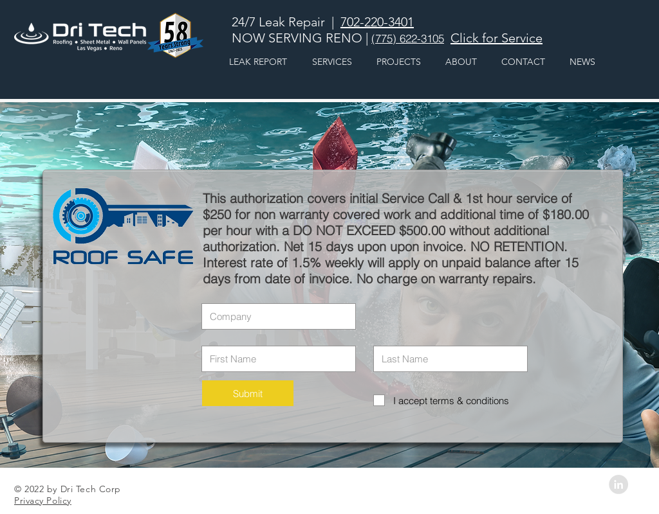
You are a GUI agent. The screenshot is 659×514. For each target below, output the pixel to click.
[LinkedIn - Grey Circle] (618, 484)
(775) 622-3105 (407, 38)
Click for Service (496, 38)
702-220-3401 (377, 22)
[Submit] (247, 393)
